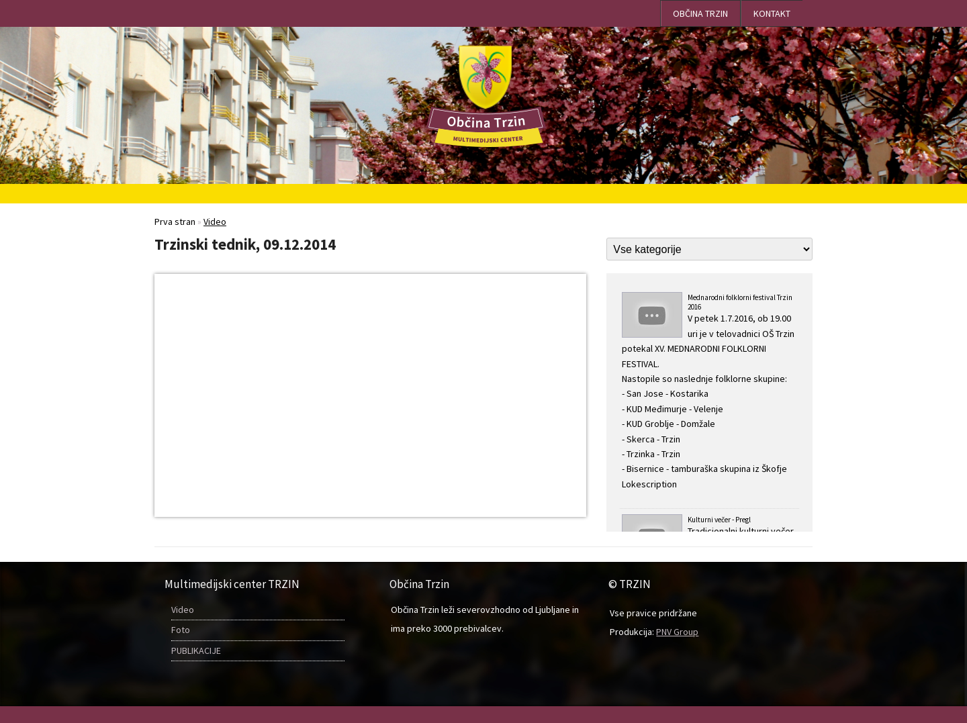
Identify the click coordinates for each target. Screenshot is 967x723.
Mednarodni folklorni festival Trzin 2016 (709, 392)
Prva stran (174, 221)
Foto (180, 630)
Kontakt (771, 13)
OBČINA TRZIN (700, 13)
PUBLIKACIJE (196, 650)
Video (182, 610)
